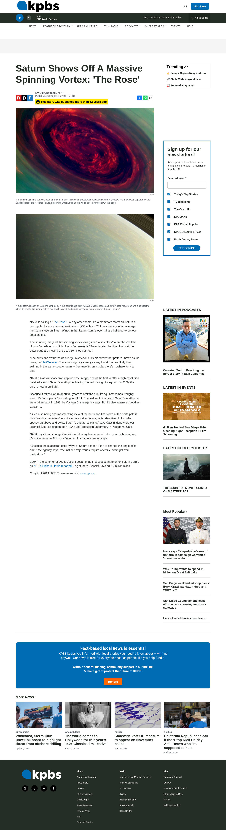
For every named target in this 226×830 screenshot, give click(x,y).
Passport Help (127, 805)
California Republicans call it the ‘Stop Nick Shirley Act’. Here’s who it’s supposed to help (186, 742)
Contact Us (125, 788)
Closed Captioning (129, 782)
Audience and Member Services (135, 777)
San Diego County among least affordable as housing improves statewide (184, 604)
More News (26, 697)
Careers (80, 788)
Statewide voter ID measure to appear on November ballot (137, 740)
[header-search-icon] (186, 8)
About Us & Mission (86, 777)
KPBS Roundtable (172, 22)
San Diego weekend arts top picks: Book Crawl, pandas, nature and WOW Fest (186, 587)
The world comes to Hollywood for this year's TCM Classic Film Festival (86, 740)
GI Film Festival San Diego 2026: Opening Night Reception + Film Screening (185, 431)
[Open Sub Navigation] (39, 32)
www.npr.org (88, 473)
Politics (118, 732)
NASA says (50, 362)
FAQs (123, 794)
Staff (79, 816)
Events (175, 32)
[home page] (37, 8)
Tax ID (167, 799)
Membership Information (175, 788)
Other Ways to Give (173, 794)
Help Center (126, 811)
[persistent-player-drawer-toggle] (199, 22)
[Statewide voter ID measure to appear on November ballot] (138, 715)
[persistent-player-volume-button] (29, 22)
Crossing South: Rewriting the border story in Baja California (183, 372)
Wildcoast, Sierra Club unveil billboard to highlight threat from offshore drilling (38, 740)
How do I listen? (128, 799)
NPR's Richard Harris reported (53, 466)
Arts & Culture (87, 32)
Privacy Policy (83, 811)
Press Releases (84, 805)
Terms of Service (85, 822)
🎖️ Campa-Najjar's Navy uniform (186, 73)
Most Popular (175, 511)
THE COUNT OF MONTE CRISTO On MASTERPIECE (185, 489)
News (32, 32)
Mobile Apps (83, 799)
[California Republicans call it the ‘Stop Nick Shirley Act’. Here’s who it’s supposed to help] (187, 715)
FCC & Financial (85, 794)
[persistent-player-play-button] (19, 23)
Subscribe (186, 248)
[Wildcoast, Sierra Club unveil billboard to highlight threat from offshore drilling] (39, 715)
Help (190, 32)
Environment (22, 732)
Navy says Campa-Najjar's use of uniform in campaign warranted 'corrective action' (185, 555)
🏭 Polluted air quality (180, 85)
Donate (113, 682)
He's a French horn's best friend (184, 618)
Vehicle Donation (172, 805)
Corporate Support (173, 777)
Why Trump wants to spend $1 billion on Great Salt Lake (183, 570)
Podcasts (131, 32)
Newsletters (82, 782)
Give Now (201, 8)
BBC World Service (47, 24)
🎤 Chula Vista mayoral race (184, 79)
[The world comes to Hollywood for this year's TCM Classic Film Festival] (88, 715)
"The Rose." (59, 322)
